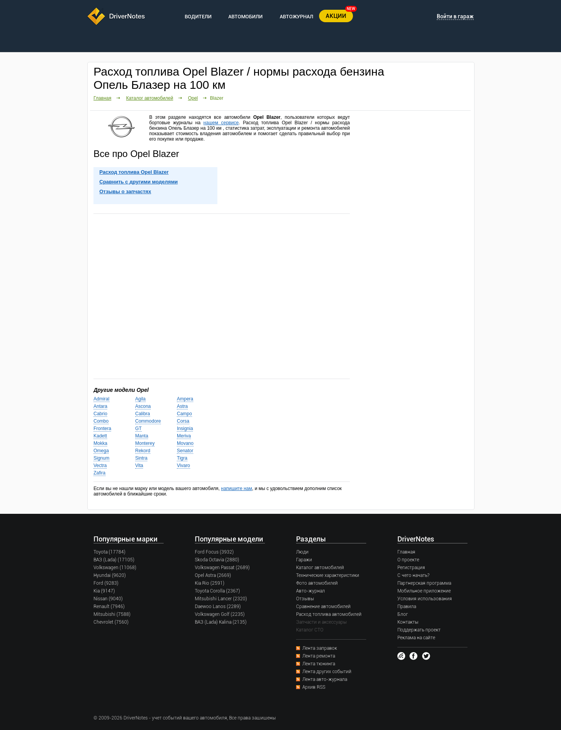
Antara (100, 406)
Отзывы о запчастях (125, 191)
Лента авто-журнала (324, 679)
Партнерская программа (424, 583)
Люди (302, 552)
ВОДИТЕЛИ (198, 16)
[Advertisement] (222, 296)
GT (138, 428)
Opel (193, 98)
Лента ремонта (318, 656)
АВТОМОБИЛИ (245, 16)
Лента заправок (319, 648)
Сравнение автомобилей (323, 606)
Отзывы (305, 598)
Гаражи (304, 559)
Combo (101, 421)
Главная (102, 98)
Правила (406, 606)
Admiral (101, 399)
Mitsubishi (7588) (112, 614)
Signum (101, 458)
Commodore (148, 421)
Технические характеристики (327, 575)
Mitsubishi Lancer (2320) (221, 598)
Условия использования (424, 598)
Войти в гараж (455, 16)
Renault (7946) (109, 606)
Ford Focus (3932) (214, 552)
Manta (141, 436)
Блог (402, 614)
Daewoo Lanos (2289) (218, 606)
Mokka (100, 443)
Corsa (183, 421)
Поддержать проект (419, 630)
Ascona (143, 406)
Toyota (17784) (109, 552)
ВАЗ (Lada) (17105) (114, 559)
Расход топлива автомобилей (329, 614)
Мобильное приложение (424, 591)
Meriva (184, 436)
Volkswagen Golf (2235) (220, 614)
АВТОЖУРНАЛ (296, 16)
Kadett (100, 436)
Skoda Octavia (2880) (217, 559)
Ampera (185, 399)
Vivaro (183, 465)
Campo (184, 413)
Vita (139, 465)
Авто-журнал (310, 591)
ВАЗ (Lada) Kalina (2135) (221, 622)
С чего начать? (413, 575)
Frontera (102, 428)
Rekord (142, 450)
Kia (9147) (104, 591)
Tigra (182, 458)
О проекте (408, 559)
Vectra (100, 465)
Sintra (141, 458)
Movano (185, 443)
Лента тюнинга (318, 664)
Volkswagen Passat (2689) (222, 567)
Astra (182, 406)
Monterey (145, 443)
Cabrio (100, 413)
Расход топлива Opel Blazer (134, 172)
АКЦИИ (336, 15)
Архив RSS (313, 687)
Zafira (100, 473)
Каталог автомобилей (149, 98)
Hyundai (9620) (110, 575)
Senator (185, 450)
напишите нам (236, 488)
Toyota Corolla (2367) (217, 591)
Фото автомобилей (317, 583)
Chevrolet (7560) (111, 622)
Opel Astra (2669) (213, 575)
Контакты (407, 622)
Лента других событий (326, 671)
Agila (140, 399)
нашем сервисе (220, 122)
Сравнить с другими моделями (138, 182)
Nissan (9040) (108, 598)
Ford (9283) (106, 583)
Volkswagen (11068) (115, 567)
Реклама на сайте (416, 637)
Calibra (142, 413)
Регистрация (411, 567)
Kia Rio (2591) (209, 583)
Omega (101, 450)
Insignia (185, 428)
